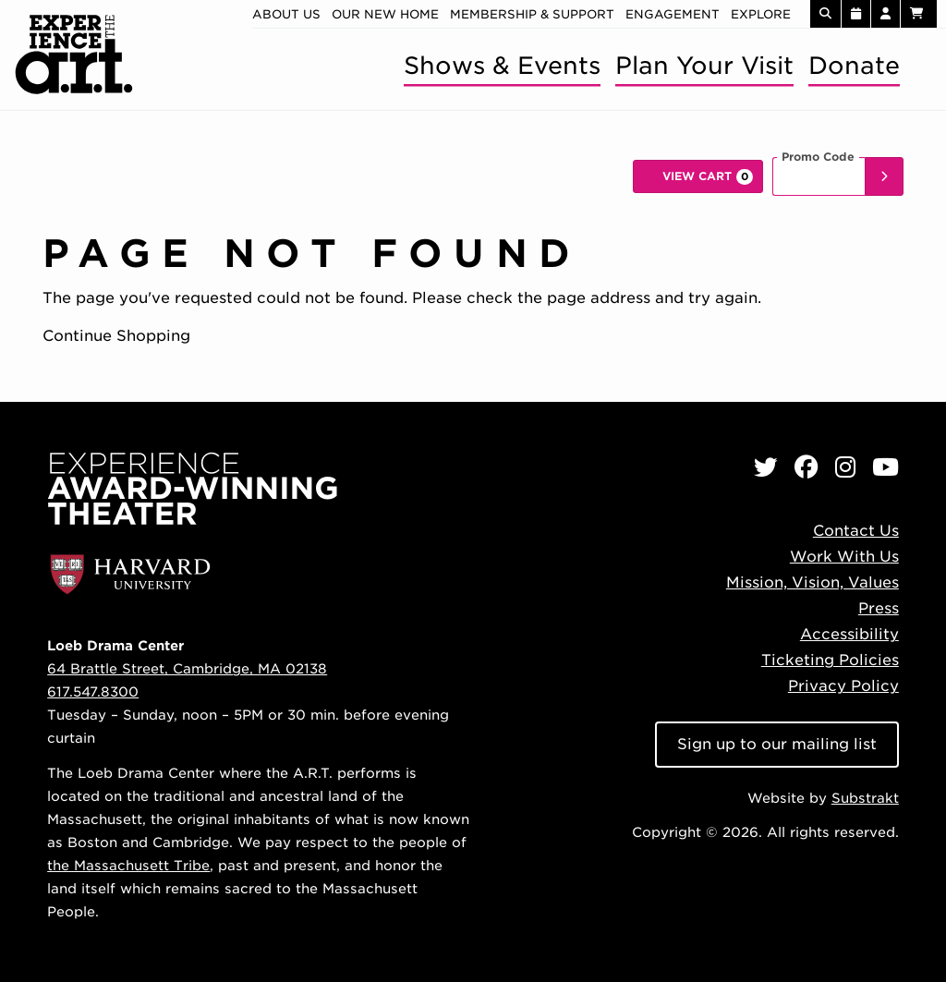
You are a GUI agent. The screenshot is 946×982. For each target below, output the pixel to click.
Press (878, 608)
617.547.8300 (93, 691)
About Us (286, 14)
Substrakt (865, 798)
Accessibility (849, 634)
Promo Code (818, 157)
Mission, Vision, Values (812, 582)
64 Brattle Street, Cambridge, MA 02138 (187, 668)
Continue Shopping (116, 336)
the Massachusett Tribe (128, 865)
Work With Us (844, 556)
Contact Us (856, 530)
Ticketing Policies (830, 660)
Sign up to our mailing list (777, 744)
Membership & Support (532, 14)
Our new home (385, 14)
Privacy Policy (843, 686)
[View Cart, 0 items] (698, 176)
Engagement (672, 14)
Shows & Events (502, 65)
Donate (854, 65)
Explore (761, 14)
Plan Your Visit (704, 65)
